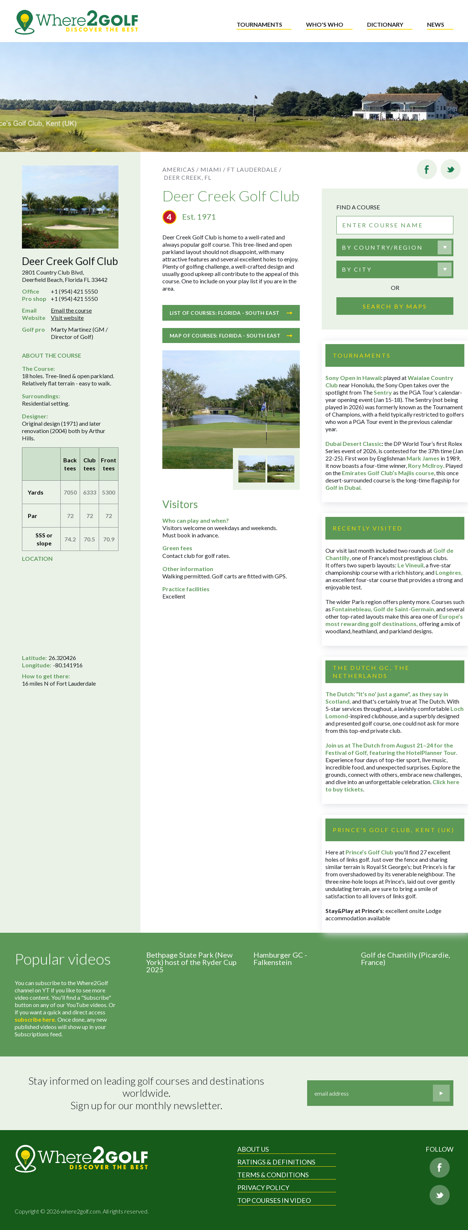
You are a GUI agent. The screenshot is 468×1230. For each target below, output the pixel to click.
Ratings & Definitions (276, 1162)
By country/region (382, 247)
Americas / (180, 169)
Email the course (71, 310)
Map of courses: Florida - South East (231, 335)
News (435, 24)
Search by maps (395, 306)
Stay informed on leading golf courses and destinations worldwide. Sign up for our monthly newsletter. (147, 1093)
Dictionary (385, 24)
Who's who (324, 24)
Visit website (67, 317)
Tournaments (259, 24)
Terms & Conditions (273, 1175)
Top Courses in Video (274, 1200)
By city (357, 269)
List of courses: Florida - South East (231, 313)
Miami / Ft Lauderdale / (241, 169)
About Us (253, 1149)
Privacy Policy (263, 1188)
